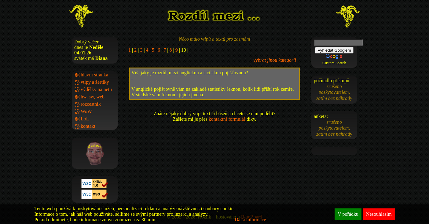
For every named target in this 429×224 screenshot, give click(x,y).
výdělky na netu (96, 89)
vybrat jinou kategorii (274, 60)
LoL (85, 118)
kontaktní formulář (227, 119)
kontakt (88, 126)
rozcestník (91, 104)
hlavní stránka (94, 74)
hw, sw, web (93, 96)
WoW (86, 111)
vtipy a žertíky (95, 82)
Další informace (250, 219)
